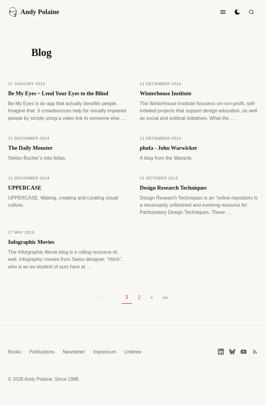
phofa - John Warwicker (168, 148)
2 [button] (139, 297)
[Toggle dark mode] (237, 12)
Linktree (132, 351)
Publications (42, 351)
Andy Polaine (33, 12)
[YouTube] (244, 352)
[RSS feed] (255, 352)
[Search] (251, 12)
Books (14, 351)
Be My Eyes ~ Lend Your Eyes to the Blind (58, 93)
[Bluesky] (232, 352)
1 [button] (126, 297)
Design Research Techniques (173, 188)
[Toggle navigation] (222, 12)
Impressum (104, 351)
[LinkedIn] (221, 352)
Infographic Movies (31, 242)
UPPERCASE (25, 188)
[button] (151, 297)
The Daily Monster (30, 148)
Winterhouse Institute (165, 93)
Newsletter (74, 351)
